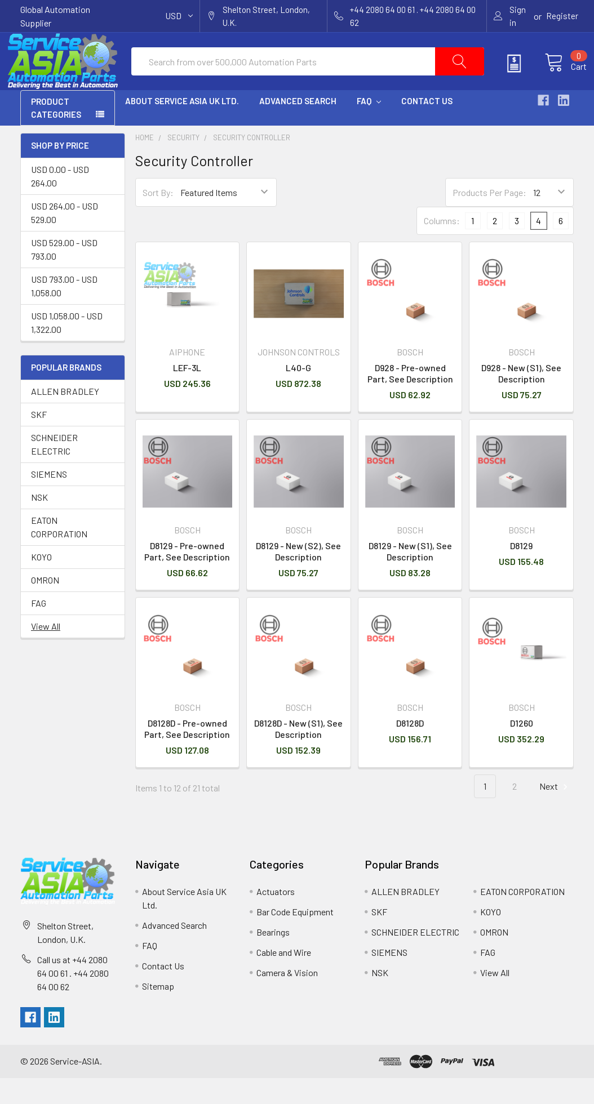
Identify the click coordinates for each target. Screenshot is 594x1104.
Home (144, 163)
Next (555, 812)
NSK (39, 523)
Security (183, 163)
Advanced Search (297, 127)
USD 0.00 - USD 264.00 (60, 202)
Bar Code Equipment (295, 937)
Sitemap (158, 1012)
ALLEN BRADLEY (65, 417)
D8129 (521, 571)
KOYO (41, 582)
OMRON (45, 605)
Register (562, 16)
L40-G (298, 393)
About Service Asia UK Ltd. (182, 127)
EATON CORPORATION (59, 553)
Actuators (275, 917)
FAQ (369, 127)
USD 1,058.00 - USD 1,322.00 (67, 348)
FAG (38, 629)
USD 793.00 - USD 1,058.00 (64, 312)
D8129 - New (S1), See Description (410, 577)
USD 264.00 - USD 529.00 (64, 238)
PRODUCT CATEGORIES (56, 133)
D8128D (410, 749)
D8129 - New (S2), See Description (298, 577)
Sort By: (158, 218)
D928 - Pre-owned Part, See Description (410, 399)
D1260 (521, 749)
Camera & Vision (287, 998)
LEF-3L (187, 393)
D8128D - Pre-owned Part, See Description (187, 754)
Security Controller (251, 163)
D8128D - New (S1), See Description (298, 754)
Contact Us (427, 127)
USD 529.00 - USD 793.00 (64, 275)
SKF (39, 440)
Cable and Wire (283, 978)
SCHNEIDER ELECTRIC (54, 470)
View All (45, 652)
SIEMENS (49, 500)
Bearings (273, 957)
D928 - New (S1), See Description (521, 399)
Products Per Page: (489, 218)
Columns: (442, 246)
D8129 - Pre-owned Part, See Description (187, 577)
